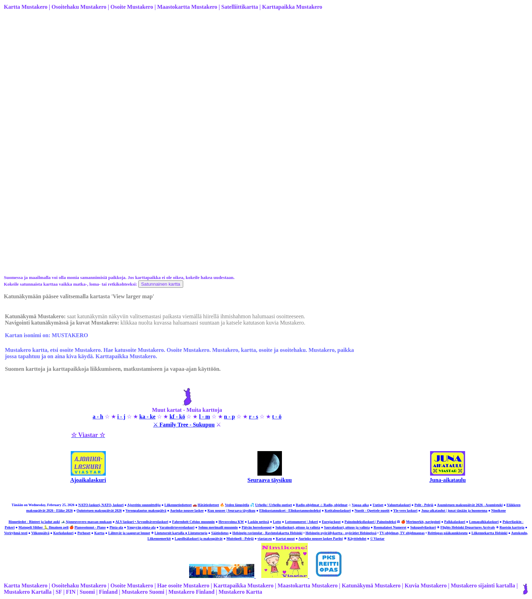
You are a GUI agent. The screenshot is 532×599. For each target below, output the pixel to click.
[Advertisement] (214, 71)
